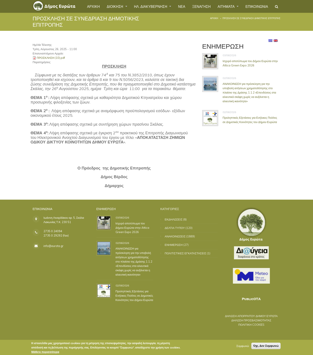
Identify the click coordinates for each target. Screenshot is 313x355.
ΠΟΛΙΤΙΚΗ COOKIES (248, 324)
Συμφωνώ (242, 346)
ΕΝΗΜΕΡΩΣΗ (177, 245)
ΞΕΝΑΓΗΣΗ (201, 6)
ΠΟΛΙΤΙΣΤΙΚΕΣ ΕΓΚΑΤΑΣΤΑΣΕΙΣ (189, 253)
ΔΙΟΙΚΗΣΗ (115, 6)
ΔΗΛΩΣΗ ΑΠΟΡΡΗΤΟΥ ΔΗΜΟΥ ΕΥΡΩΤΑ (247, 316)
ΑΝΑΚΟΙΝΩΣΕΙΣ (178, 236)
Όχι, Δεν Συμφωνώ (266, 346)
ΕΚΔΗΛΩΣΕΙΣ (177, 219)
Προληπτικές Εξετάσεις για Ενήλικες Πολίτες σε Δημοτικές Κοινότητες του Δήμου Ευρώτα (250, 120)
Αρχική (214, 18)
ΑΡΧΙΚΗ (93, 6)
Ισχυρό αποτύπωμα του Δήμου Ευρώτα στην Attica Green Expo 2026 (250, 63)
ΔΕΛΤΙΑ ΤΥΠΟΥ (178, 228)
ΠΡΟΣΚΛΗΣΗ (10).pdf (51, 57)
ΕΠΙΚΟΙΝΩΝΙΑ (256, 6)
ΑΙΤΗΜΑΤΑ (227, 6)
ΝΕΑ (181, 6)
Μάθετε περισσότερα (45, 352)
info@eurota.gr (53, 246)
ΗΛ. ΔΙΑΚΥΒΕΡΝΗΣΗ (151, 6)
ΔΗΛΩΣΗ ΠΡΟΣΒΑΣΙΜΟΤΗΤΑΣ (248, 320)
